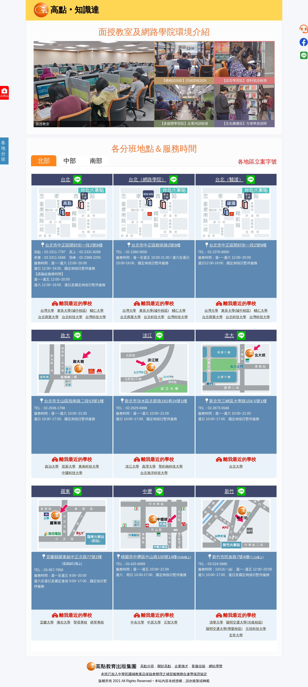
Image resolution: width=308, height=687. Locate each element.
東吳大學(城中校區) (72, 310)
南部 (96, 160)
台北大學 (236, 466)
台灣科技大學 (95, 317)
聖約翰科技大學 (171, 466)
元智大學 (171, 622)
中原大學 (154, 622)
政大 (65, 335)
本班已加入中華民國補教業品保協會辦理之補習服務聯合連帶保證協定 (154, 674)
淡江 (147, 335)
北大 (229, 335)
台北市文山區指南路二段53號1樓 (74, 401)
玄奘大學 (236, 635)
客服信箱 (198, 666)
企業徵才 (181, 666)
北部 (43, 160)
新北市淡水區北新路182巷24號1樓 (156, 401)
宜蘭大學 (47, 622)
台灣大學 (47, 310)
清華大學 (216, 622)
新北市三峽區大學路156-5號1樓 (238, 401)
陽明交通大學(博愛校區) (224, 629)
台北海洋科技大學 (154, 473)
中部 (70, 160)
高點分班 (147, 666)
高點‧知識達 (66, 9)
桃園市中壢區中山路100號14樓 (156, 557)
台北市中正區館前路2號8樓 (156, 245)
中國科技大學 (72, 473)
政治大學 (52, 466)
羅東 (65, 491)
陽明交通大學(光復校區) (244, 622)
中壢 (147, 491)
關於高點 (164, 666)
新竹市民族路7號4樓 (238, 557)
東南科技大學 (88, 466)
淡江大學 (132, 466)
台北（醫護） (229, 179)
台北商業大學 (48, 317)
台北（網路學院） (147, 179)
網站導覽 (215, 666)
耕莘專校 (97, 622)
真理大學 (149, 466)
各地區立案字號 (257, 162)
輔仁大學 (97, 310)
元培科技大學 (256, 629)
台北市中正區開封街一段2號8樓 (73, 245)
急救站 (4, 92)
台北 (65, 179)
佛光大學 (63, 622)
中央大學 (137, 622)
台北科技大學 (72, 317)
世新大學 (69, 466)
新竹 (229, 491)
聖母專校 (80, 622)
